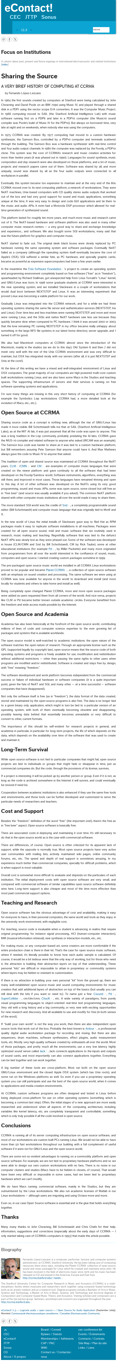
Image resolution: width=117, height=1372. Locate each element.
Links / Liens (86, 1347)
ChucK (46, 998)
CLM (13, 466)
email (3, 39)
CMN (23, 466)
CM (39, 466)
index (5, 64)
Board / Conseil (51, 1329)
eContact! (10, 1338)
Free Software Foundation (44, 269)
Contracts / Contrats (91, 1338)
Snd (64, 505)
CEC (15, 17)
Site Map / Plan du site (92, 1343)
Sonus (48, 17)
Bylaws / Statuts (51, 1334)
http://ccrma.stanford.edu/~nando (42, 1278)
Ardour (89, 1028)
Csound (98, 993)
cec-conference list (90, 1329)
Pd (50, 548)
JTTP (31, 17)
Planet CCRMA (55, 570)
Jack (42, 1051)
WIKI (44, 1347)
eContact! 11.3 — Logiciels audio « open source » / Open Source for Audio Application (48, 1310)
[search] (96, 29)
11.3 (24, 30)
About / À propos (15, 1356)
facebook (9, 39)
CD (6, 1352)
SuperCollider (9, 998)
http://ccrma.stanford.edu (15, 1302)
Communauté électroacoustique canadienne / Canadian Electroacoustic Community (55, 1313)
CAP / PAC (48, 1343)
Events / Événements (91, 1334)
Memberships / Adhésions (57, 1338)
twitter (15, 39)
